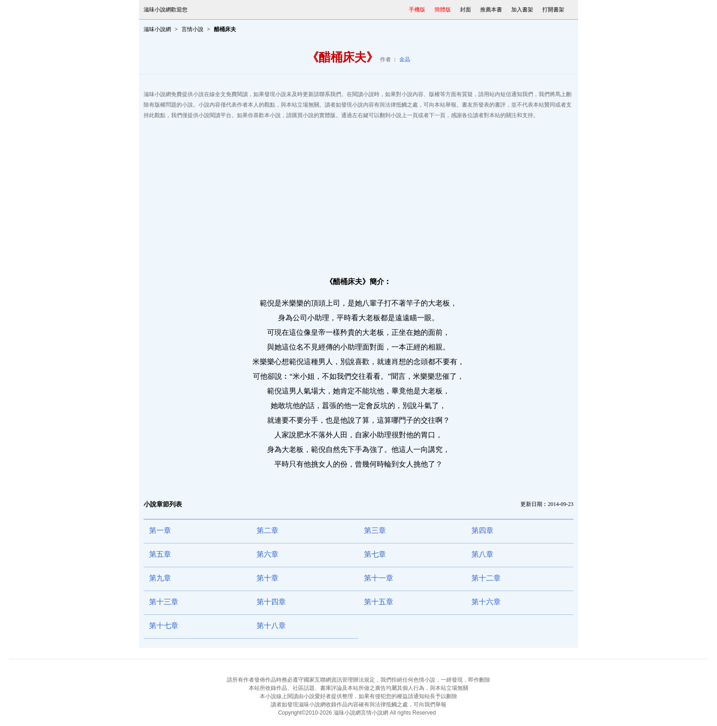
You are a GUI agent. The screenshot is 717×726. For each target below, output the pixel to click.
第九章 (160, 578)
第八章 (482, 554)
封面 (465, 9)
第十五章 (378, 602)
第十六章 (486, 602)
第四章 (482, 530)
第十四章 (271, 602)
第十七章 (163, 625)
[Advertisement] (358, 194)
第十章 (267, 578)
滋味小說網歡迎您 (165, 9)
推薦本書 (491, 9)
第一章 (160, 530)
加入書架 (522, 9)
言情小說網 (374, 713)
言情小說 (192, 29)
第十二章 (486, 578)
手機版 (417, 9)
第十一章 (378, 578)
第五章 (160, 554)
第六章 (267, 554)
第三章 (375, 530)
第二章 (267, 530)
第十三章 (163, 602)
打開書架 (553, 9)
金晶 (404, 59)
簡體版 (442, 9)
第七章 (375, 554)
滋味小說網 (157, 29)
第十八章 (271, 625)
